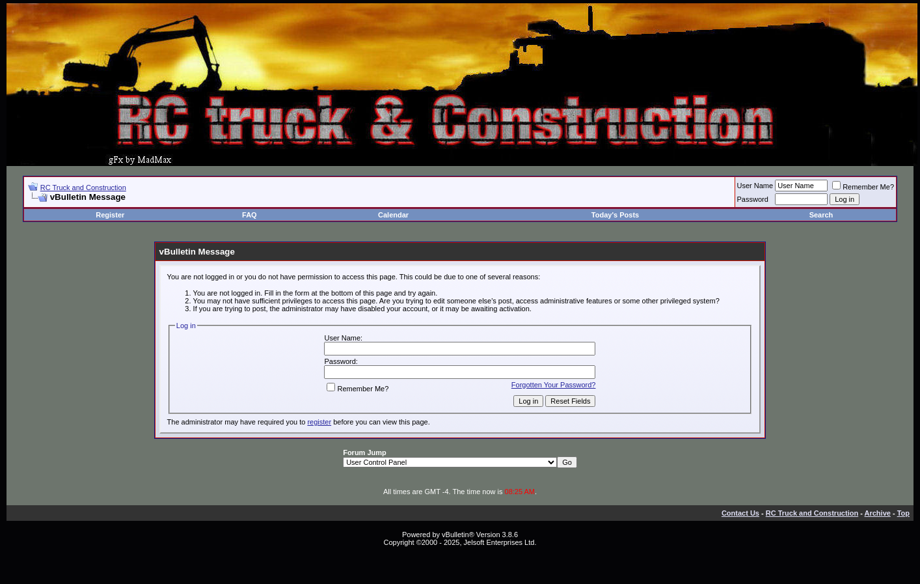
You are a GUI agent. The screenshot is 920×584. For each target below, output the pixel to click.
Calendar (393, 215)
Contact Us (740, 513)
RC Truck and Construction (83, 187)
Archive (878, 513)
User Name (755, 185)
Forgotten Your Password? (553, 385)
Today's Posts (615, 215)
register (319, 422)
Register (110, 215)
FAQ (249, 215)
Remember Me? (863, 187)
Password (752, 199)
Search (821, 215)
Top (903, 513)
